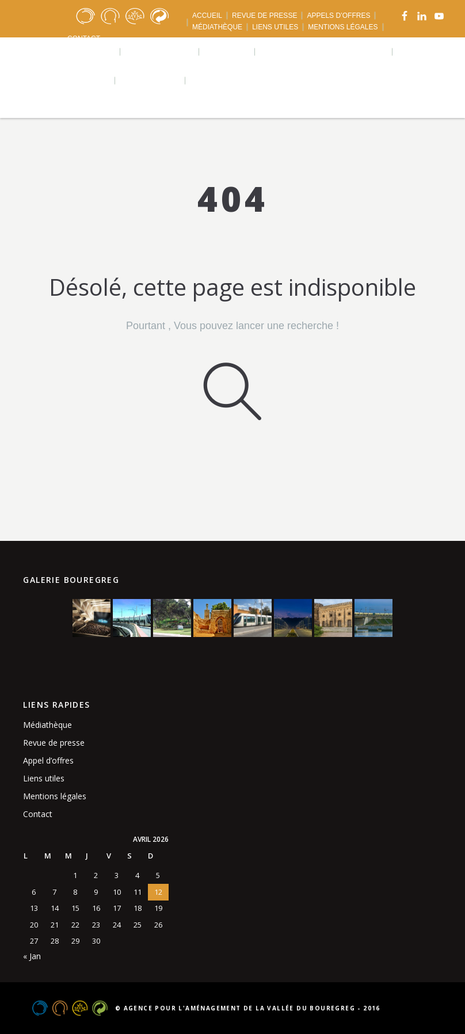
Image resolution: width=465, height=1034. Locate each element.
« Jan (32, 956)
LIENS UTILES (275, 27)
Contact (37, 813)
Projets (227, 51)
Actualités (150, 80)
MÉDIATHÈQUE (217, 27)
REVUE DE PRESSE (264, 16)
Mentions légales (54, 796)
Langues (215, 80)
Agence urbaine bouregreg (324, 51)
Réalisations (160, 51)
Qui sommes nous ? (69, 51)
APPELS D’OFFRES (338, 16)
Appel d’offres (48, 760)
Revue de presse (54, 742)
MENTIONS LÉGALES (343, 27)
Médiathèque (47, 724)
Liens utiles (43, 778)
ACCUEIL (207, 16)
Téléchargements (66, 80)
